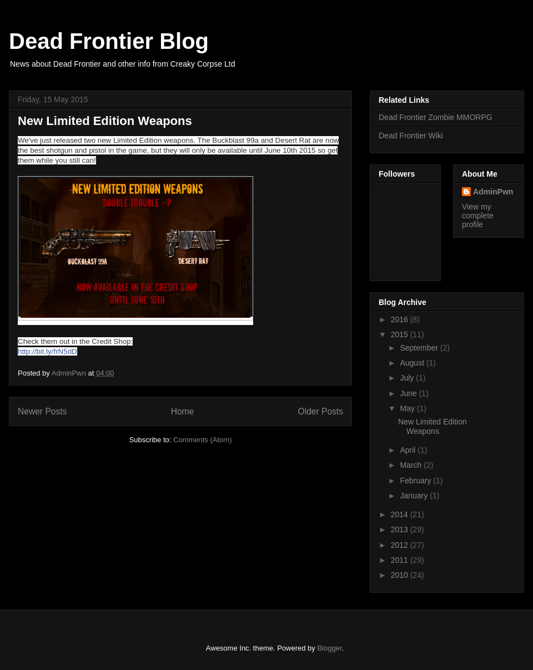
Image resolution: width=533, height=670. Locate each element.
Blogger (329, 648)
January (415, 495)
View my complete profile (478, 215)
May (408, 408)
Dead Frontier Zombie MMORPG (435, 117)
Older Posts (320, 411)
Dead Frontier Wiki (411, 135)
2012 (400, 545)
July (408, 377)
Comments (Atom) (202, 440)
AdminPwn (493, 191)
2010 (400, 575)
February (416, 480)
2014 (400, 514)
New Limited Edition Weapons (105, 121)
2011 (400, 560)
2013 (400, 529)
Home (182, 411)
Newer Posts (42, 411)
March (412, 465)
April (409, 450)
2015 (400, 334)
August (413, 362)
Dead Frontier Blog (109, 41)
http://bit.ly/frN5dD (47, 351)
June (409, 393)
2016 (400, 319)
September (420, 347)
